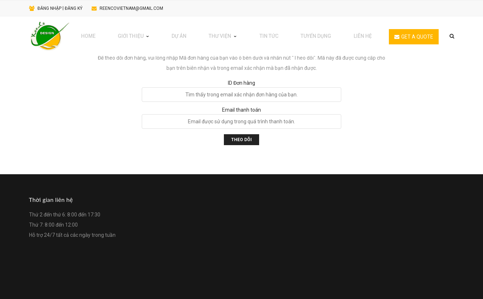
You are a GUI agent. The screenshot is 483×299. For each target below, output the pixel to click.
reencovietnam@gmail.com (131, 8)
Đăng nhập (49, 8)
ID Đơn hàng (241, 82)
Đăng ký (73, 8)
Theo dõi (241, 139)
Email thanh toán (241, 109)
